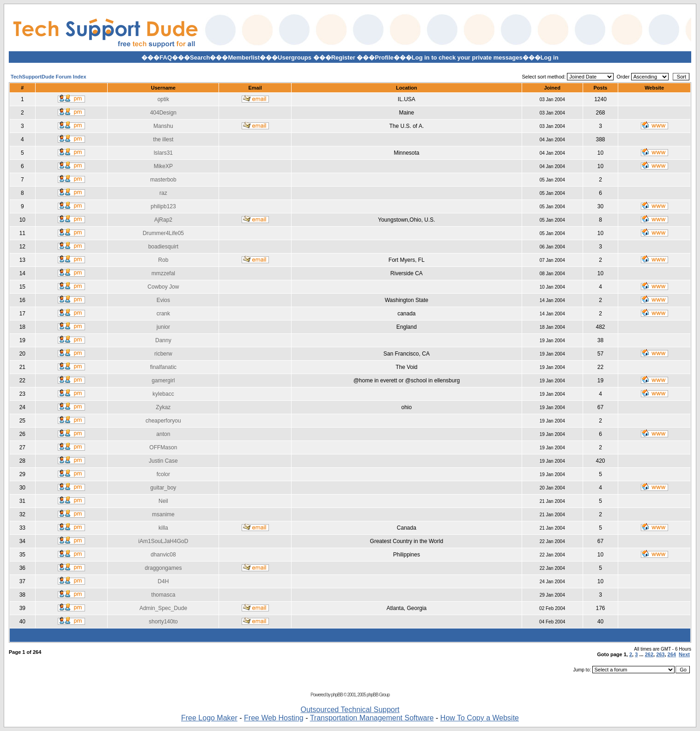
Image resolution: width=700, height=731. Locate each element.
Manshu (163, 126)
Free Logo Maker (209, 718)
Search (200, 57)
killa (163, 528)
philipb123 (163, 206)
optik (163, 99)
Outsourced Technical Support (349, 709)
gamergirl (163, 380)
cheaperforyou (163, 420)
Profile (384, 57)
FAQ (165, 57)
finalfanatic (163, 367)
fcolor (163, 474)
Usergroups (294, 57)
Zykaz (163, 407)
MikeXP (163, 166)
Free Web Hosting (274, 718)
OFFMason (163, 447)
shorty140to (163, 621)
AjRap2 (163, 220)
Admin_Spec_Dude (163, 608)
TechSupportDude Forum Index (48, 76)
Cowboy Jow (163, 287)
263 (660, 654)
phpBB (337, 694)
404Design (163, 112)
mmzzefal (163, 273)
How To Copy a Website (479, 718)
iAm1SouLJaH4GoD (163, 541)
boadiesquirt (163, 246)
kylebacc (163, 394)
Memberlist (244, 57)
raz (163, 193)
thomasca (163, 595)
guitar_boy (163, 487)
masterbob (163, 179)
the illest (163, 139)
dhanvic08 (163, 554)
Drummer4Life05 (163, 233)
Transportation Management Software (372, 718)
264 (672, 654)
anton (163, 434)
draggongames (163, 568)
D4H (163, 581)
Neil (163, 501)
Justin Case (163, 461)
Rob (163, 260)
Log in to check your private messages (467, 57)
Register (343, 57)
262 (649, 654)
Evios (163, 300)
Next (684, 654)
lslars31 (163, 153)
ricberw (163, 353)
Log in (550, 57)
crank (163, 313)
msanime (163, 514)
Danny (163, 340)
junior (163, 327)
